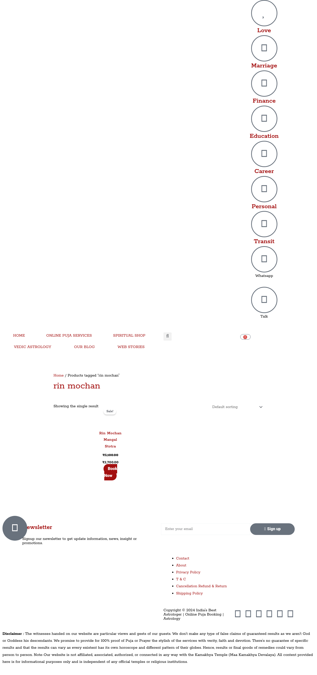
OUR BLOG (84, 347)
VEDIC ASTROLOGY (32, 347)
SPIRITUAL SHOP (129, 335)
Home (58, 375)
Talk (264, 316)
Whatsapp (264, 275)
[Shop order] (235, 407)
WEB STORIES (131, 347)
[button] (167, 336)
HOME (19, 335)
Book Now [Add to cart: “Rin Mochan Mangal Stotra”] (111, 472)
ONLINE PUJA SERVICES (69, 335)
